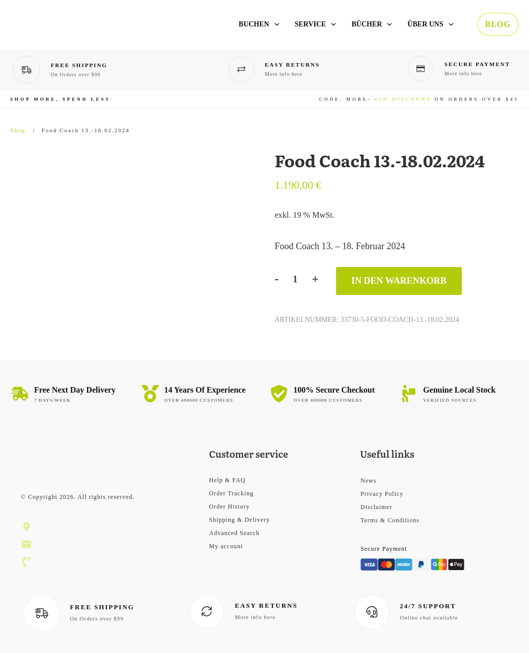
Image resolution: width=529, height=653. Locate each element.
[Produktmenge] (295, 279)
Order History (229, 506)
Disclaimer (376, 507)
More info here (283, 74)
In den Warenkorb (399, 281)
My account (226, 546)
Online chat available (429, 617)
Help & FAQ (227, 480)
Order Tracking (231, 493)
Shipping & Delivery (239, 519)
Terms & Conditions (390, 520)
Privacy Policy (381, 493)
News (368, 480)
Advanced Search (234, 533)
